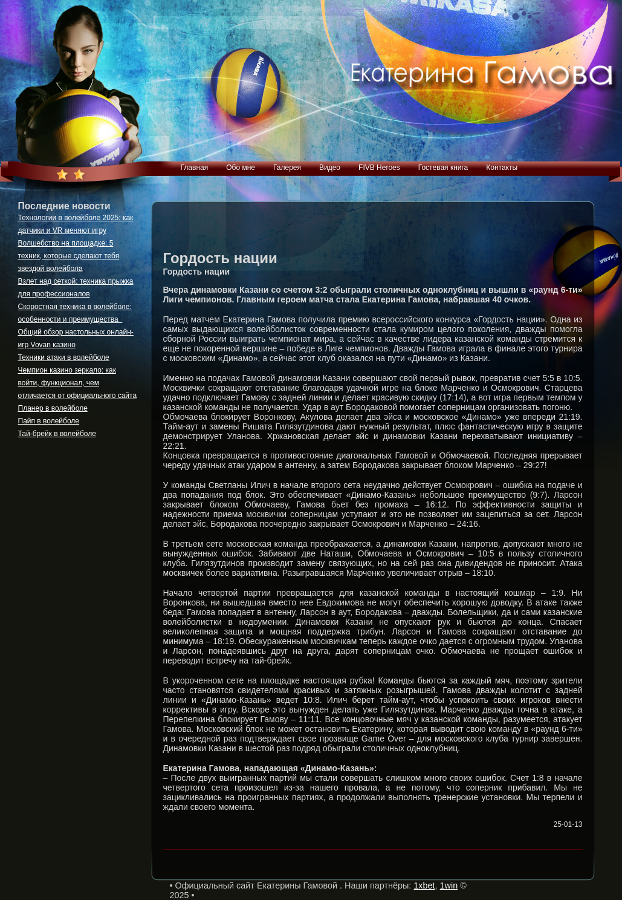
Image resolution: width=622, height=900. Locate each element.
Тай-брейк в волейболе (57, 433)
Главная (195, 167)
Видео (329, 167)
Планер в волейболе (53, 408)
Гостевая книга (443, 167)
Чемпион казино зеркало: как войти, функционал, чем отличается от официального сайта (77, 383)
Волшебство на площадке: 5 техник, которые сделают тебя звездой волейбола (69, 256)
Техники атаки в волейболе (63, 357)
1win (449, 885)
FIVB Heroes (379, 167)
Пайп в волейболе (49, 421)
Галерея (287, 167)
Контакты (501, 167)
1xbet (424, 885)
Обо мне (240, 167)
